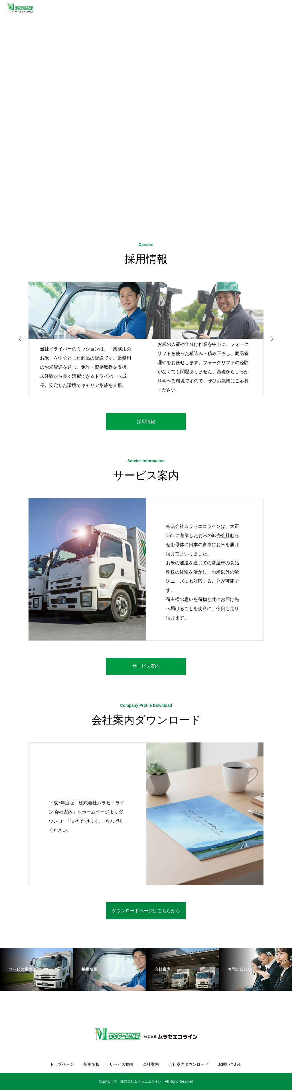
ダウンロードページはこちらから (146, 910)
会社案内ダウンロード (188, 1064)
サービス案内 (146, 666)
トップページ (62, 1064)
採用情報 (146, 421)
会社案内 (151, 1064)
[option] (146, 107)
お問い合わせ (230, 1064)
